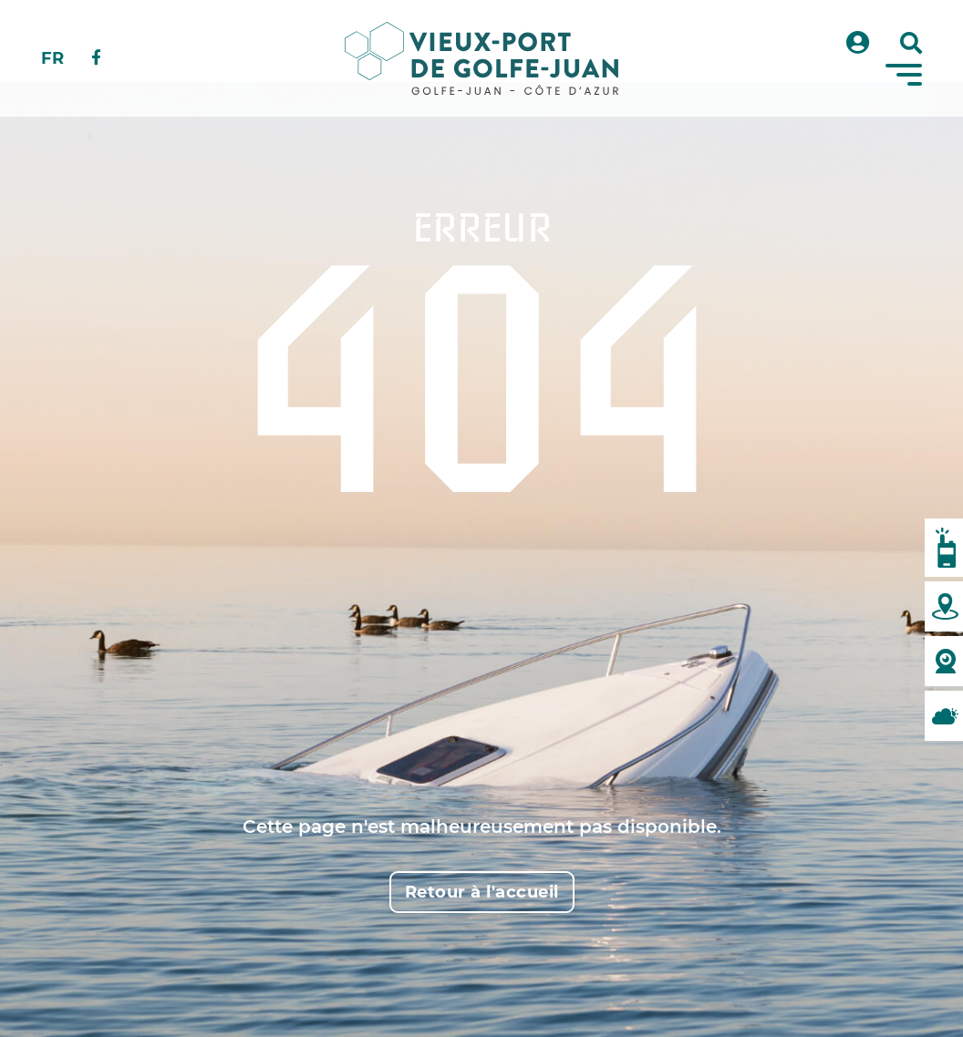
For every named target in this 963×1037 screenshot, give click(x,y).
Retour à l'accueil (482, 892)
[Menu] (904, 75)
